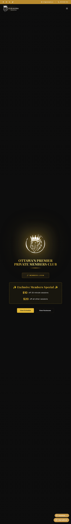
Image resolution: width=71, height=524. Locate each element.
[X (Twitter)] (10, 2)
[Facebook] (3, 2)
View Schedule (25, 310)
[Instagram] (6, 2)
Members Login (35, 275)
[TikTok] (13, 2)
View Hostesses (45, 310)
